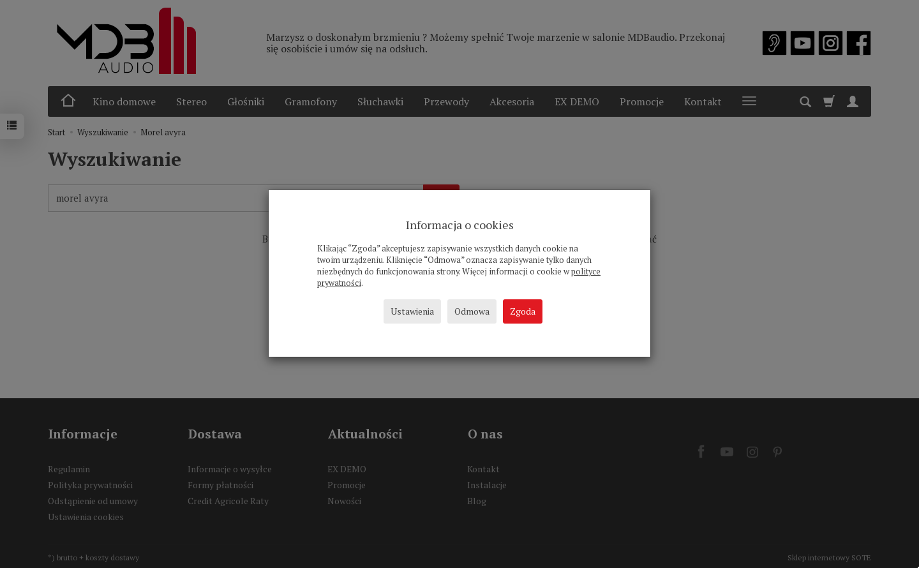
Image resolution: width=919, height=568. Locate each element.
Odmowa (471, 311)
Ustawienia (412, 311)
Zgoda (522, 311)
